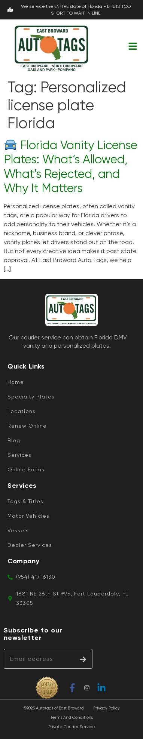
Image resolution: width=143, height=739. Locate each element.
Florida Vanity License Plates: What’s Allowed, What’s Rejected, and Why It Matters (70, 166)
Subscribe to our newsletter (33, 634)
